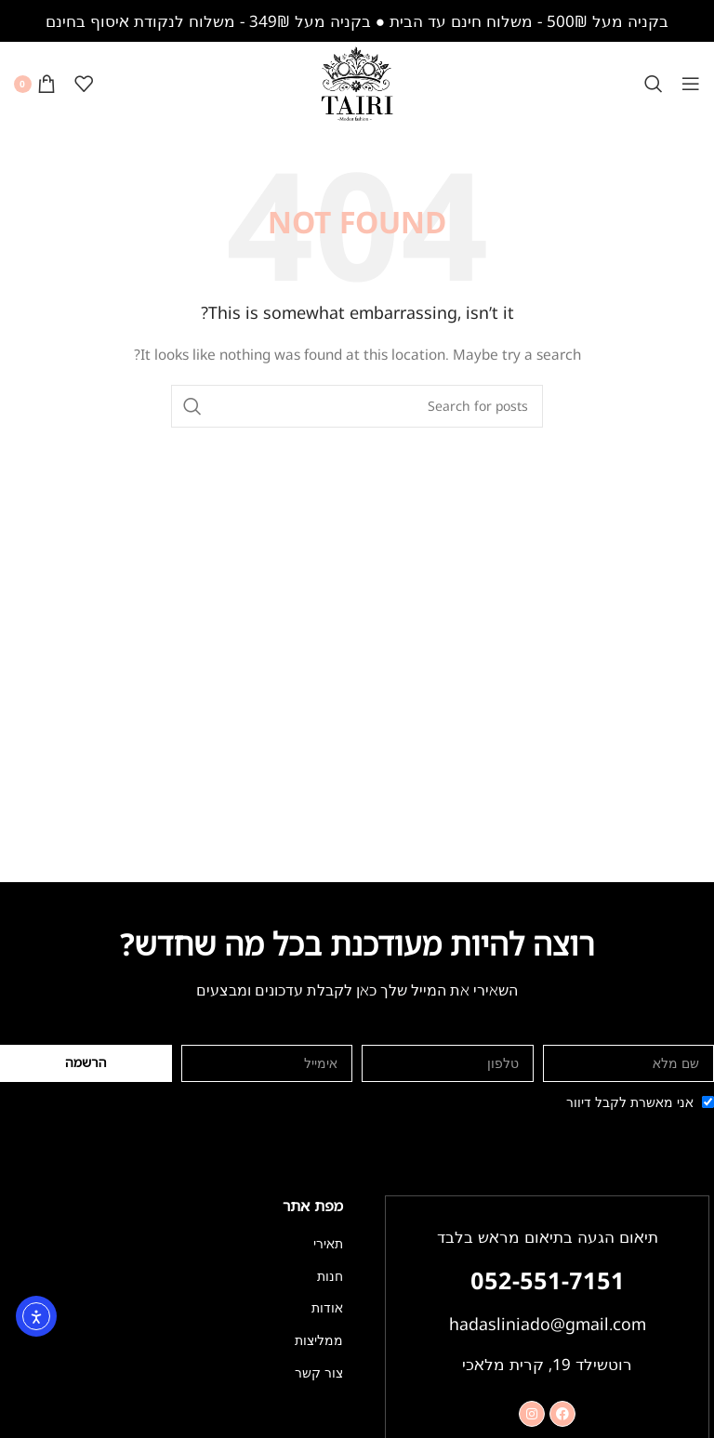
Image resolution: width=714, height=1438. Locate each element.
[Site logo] (357, 82)
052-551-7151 (547, 1279)
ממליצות (319, 1340)
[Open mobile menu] (690, 83)
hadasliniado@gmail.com (547, 1323)
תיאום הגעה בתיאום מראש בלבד (547, 1236)
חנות (330, 1276)
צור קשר (319, 1372)
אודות (327, 1307)
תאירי (328, 1243)
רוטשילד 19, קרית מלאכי (547, 1362)
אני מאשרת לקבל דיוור (630, 1102)
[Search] (653, 83)
